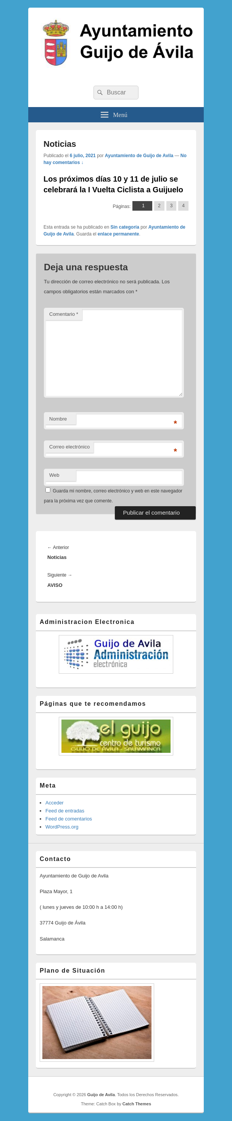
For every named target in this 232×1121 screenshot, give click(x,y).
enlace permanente (118, 234)
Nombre (58, 419)
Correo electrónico (69, 447)
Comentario (63, 314)
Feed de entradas (64, 811)
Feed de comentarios (68, 819)
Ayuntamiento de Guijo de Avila (139, 155)
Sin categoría (124, 227)
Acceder (54, 803)
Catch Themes (136, 1104)
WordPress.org (61, 827)
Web (54, 475)
